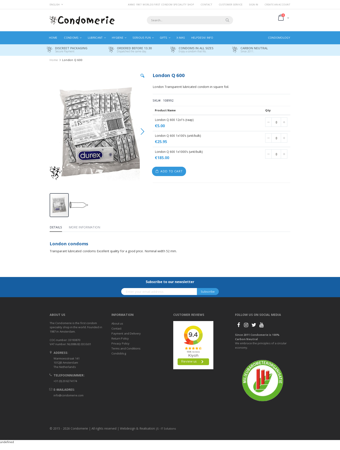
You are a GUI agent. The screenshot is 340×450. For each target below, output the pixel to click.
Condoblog (118, 353)
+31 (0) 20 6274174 (65, 381)
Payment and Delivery (126, 333)
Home (54, 60)
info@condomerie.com (68, 395)
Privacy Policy (120, 343)
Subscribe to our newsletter (170, 281)
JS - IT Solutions (166, 428)
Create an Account (277, 4)
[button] (142, 79)
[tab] (59, 228)
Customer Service (230, 4)
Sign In (253, 4)
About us (117, 323)
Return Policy (120, 338)
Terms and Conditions (126, 348)
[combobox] (190, 20)
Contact (206, 4)
